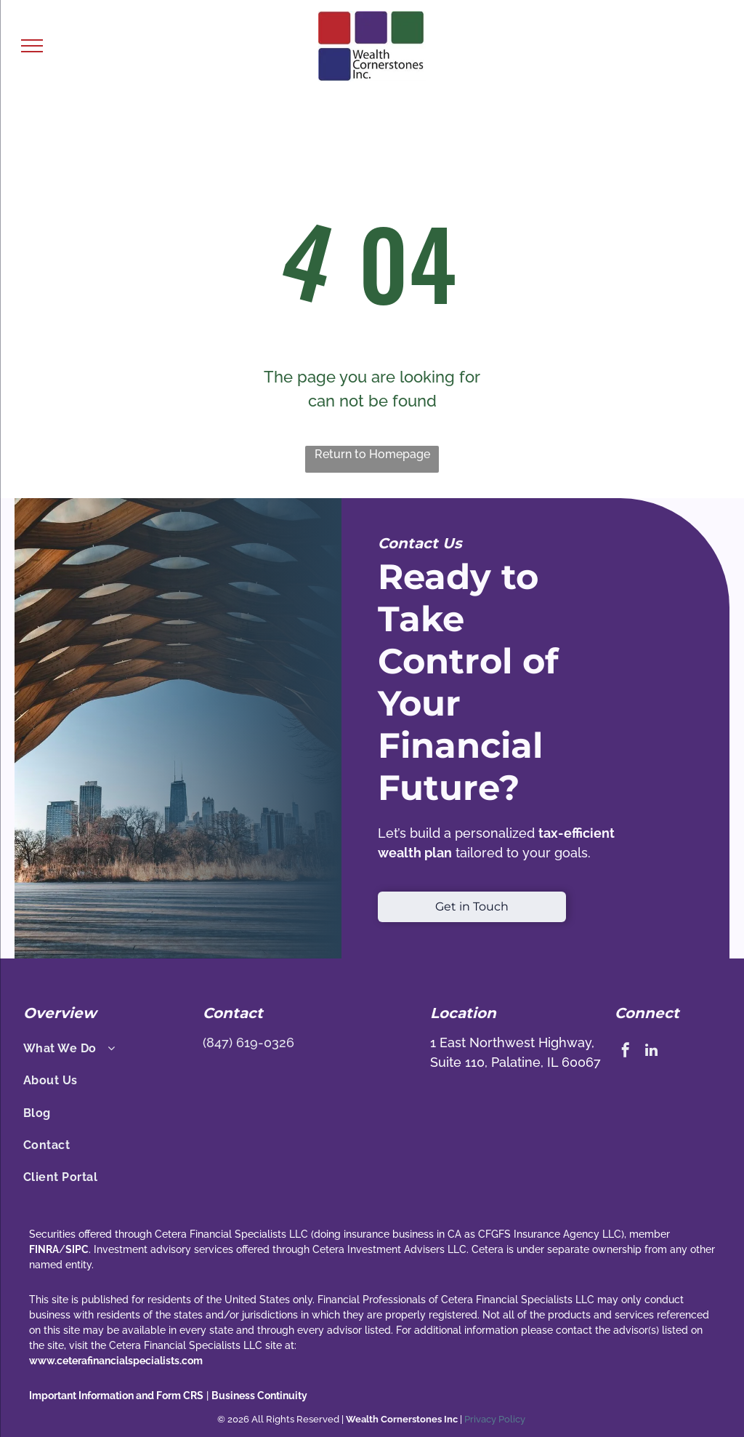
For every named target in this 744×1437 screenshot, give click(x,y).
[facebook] (625, 1052)
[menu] (32, 46)
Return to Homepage (372, 454)
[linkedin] (651, 1052)
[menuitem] (105, 1049)
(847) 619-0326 (248, 1042)
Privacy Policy (495, 1419)
